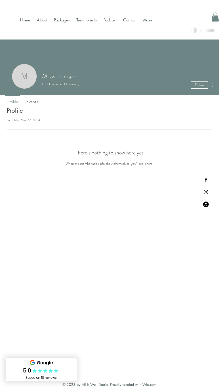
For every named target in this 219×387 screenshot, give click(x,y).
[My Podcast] (206, 204)
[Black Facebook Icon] (206, 180)
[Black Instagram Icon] (206, 192)
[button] (215, 17)
